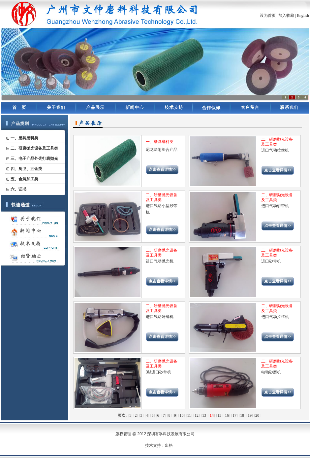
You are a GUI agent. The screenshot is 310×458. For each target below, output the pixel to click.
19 (250, 415)
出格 (169, 445)
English (303, 15)
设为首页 (268, 15)
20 (257, 415)
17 (234, 415)
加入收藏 (286, 15)
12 (197, 415)
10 (181, 415)
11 (189, 415)
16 (227, 415)
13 (204, 415)
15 (219, 415)
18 (242, 415)
